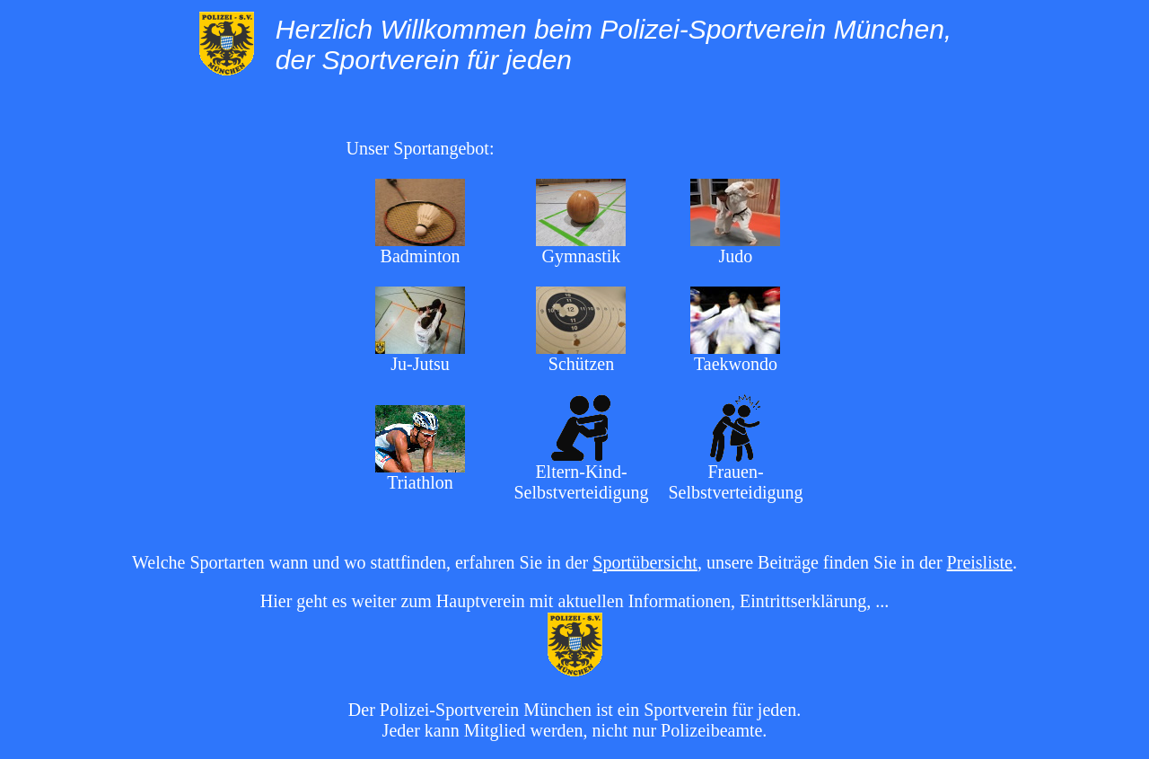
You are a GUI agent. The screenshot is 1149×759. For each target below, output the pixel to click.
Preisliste (980, 562)
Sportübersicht (644, 562)
